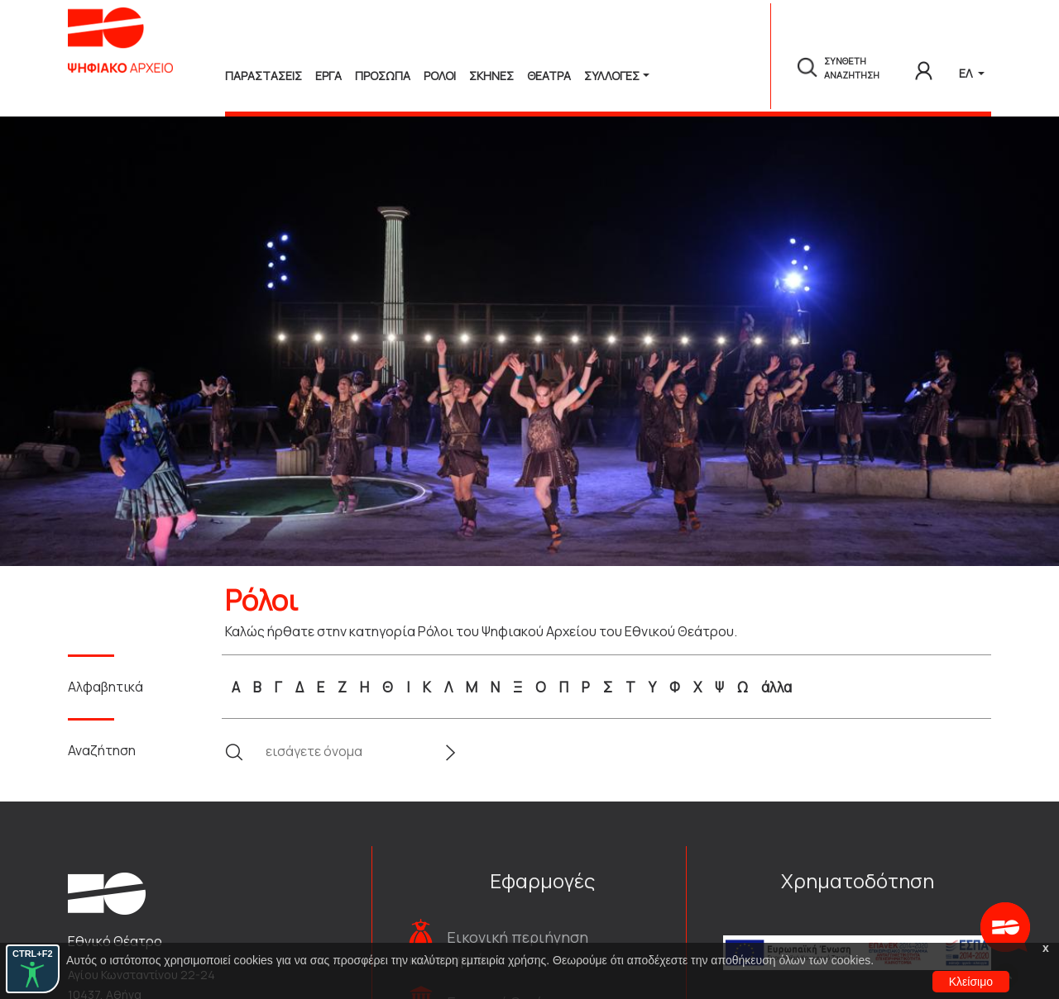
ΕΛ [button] (967, 73)
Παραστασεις (263, 75)
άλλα (776, 687)
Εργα (328, 75)
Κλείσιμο (971, 981)
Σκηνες (491, 75)
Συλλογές (612, 75)
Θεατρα (549, 75)
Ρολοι (440, 75)
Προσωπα (382, 75)
